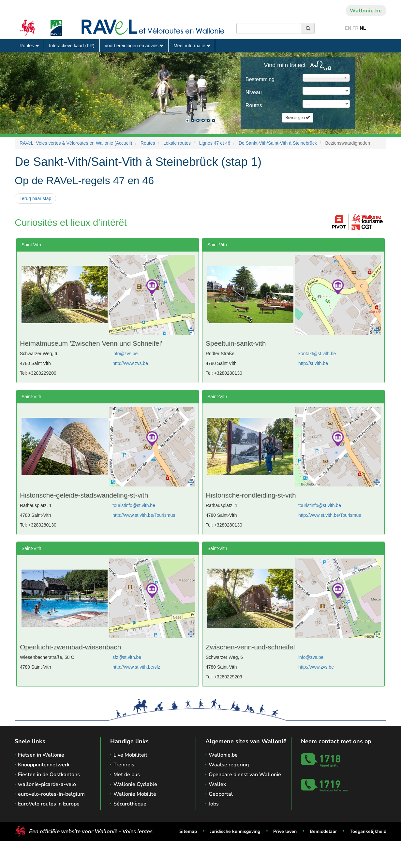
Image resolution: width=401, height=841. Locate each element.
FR (355, 28)
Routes (29, 45)
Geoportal (221, 794)
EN (348, 28)
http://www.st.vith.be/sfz (136, 667)
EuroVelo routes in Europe (49, 804)
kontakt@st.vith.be (317, 353)
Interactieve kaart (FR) (71, 45)
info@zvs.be (125, 353)
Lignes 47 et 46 (214, 143)
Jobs (214, 804)
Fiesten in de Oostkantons (49, 774)
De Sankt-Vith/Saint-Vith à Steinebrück (278, 143)
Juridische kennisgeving (235, 831)
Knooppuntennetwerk (43, 764)
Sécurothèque (129, 804)
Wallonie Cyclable (135, 784)
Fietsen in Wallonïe (41, 755)
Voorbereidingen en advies (134, 45)
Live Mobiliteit (130, 755)
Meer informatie (191, 45)
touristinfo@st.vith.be (133, 505)
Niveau (253, 92)
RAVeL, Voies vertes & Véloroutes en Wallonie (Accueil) (76, 143)
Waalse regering (229, 764)
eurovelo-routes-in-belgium (51, 794)
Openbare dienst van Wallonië (245, 774)
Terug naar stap (35, 198)
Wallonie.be (366, 10)
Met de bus (126, 774)
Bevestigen (298, 117)
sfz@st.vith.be (126, 657)
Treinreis (123, 764)
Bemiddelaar (323, 831)
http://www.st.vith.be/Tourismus (143, 515)
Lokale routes (177, 143)
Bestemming (260, 79)
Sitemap (188, 831)
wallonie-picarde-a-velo (47, 784)
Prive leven (285, 831)
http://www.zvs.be (130, 363)
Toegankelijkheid (368, 831)
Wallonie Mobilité (134, 794)
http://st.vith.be (313, 363)
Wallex (217, 784)
